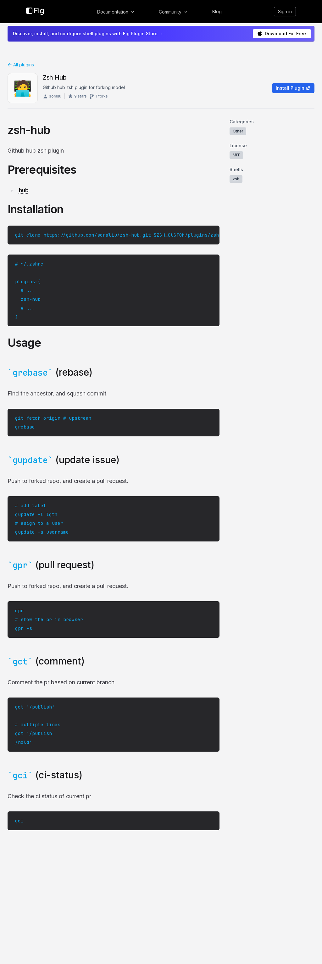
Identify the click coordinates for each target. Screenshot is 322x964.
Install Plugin (293, 88)
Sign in (285, 11)
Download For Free (281, 33)
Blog (217, 11)
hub (24, 190)
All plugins (21, 64)
